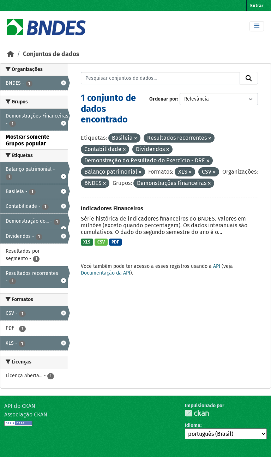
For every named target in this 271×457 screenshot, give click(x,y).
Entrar (256, 5)
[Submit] (249, 78)
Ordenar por (163, 99)
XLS (86, 242)
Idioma (192, 425)
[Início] (10, 54)
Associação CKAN (25, 414)
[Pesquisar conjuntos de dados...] (160, 78)
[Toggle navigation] (256, 26)
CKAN (197, 413)
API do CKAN (19, 406)
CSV (101, 242)
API (216, 266)
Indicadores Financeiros (112, 208)
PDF (115, 242)
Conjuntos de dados (51, 54)
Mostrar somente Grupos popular (27, 140)
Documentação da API (105, 273)
